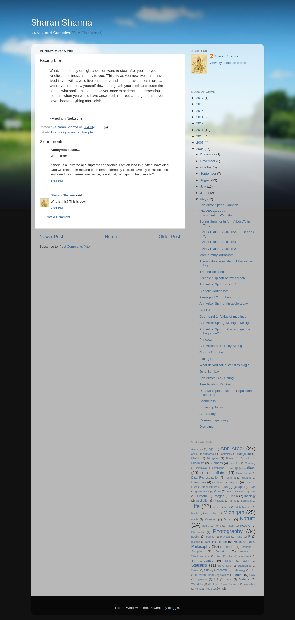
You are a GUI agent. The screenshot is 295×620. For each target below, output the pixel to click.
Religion (221, 541)
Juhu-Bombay (209, 371)
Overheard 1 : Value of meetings (222, 316)
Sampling (197, 551)
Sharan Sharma (61, 22)
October (206, 167)
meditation (211, 513)
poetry (195, 536)
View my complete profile (228, 63)
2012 (200, 123)
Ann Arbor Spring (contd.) (217, 284)
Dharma (231, 477)
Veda (229, 579)
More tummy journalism (216, 255)
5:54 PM (57, 207)
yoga (209, 588)
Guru (217, 491)
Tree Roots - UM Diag (215, 384)
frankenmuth (209, 486)
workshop (249, 584)
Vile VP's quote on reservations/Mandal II (217, 213)
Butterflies (234, 463)
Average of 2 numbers (215, 297)
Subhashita (244, 565)
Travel (238, 575)
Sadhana (246, 546)
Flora (194, 486)
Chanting (250, 463)
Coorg (234, 468)
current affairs (212, 472)
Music (228, 519)
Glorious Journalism (213, 291)
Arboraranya (208, 414)
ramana (195, 541)
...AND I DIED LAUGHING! (218, 248)
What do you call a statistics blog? (224, 365)
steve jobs (224, 565)
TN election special (213, 272)
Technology (239, 570)
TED (253, 570)
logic (215, 507)
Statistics (199, 565)
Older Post (169, 236)
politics (210, 536)
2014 (200, 117)
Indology (250, 496)
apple (194, 453)
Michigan (233, 512)
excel (248, 482)
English (233, 482)
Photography (228, 531)
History (240, 491)
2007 (200, 142)
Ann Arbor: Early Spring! (217, 378)
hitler (252, 491)
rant (207, 541)
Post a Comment (58, 217)
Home (111, 236)
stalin (246, 560)
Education (198, 482)
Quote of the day (211, 352)
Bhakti (195, 458)
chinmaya (201, 467)
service (244, 551)
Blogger (173, 608)
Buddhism (197, 463)
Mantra (195, 513)
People (245, 525)
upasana (202, 579)
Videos (244, 579)
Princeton (206, 339)
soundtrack (244, 556)
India (234, 496)
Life (54, 132)
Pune (239, 536)
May (203, 199)
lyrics (227, 507)
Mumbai (210, 519)
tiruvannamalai (204, 575)
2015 (200, 110)
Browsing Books (211, 407)
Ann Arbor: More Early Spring (220, 346)
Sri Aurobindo (202, 560)
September (208, 173)
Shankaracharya (201, 556)
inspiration (202, 500)
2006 (200, 149)
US (216, 579)
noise (218, 525)
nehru (205, 525)
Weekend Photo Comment (223, 584)
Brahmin (245, 458)
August (205, 180)
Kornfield (246, 500)
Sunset (195, 570)
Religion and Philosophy (75, 132)
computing (218, 467)
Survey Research (215, 570)
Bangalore (244, 454)
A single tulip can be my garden (222, 278)
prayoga (225, 536)
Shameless (207, 401)
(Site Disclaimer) (87, 33)
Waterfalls (197, 584)
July (203, 186)
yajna (198, 588)
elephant (217, 482)
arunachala (209, 453)
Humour (201, 496)
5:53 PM (57, 180)
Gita (253, 486)
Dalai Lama (243, 473)
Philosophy (197, 532)
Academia (197, 449)
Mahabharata (243, 507)
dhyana (246, 477)
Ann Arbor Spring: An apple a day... (224, 303)
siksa (230, 556)
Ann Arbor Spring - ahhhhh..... (221, 205)
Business (216, 463)
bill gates (213, 458)
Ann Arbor (232, 448)
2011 (200, 130)
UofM (252, 574)
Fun (225, 487)
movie (194, 519)
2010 (200, 136)
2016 (200, 104)
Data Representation (205, 477)
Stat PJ (204, 310)
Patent (230, 525)
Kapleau (219, 500)
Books (229, 458)
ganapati (239, 487)
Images (219, 496)
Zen (218, 588)
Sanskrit (222, 551)
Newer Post (51, 236)
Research (227, 547)
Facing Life (207, 359)
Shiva (219, 556)
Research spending (213, 420)
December (208, 154)
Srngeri (229, 560)
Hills (229, 491)
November (208, 161)
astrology (226, 453)
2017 (200, 98)
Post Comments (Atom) (76, 246)
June (204, 193)
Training (224, 574)
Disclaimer (207, 426)
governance (202, 491)
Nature (248, 519)
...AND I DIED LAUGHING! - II (221, 242)
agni (211, 449)
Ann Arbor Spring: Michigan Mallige (225, 323)
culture (250, 467)
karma (232, 500)
